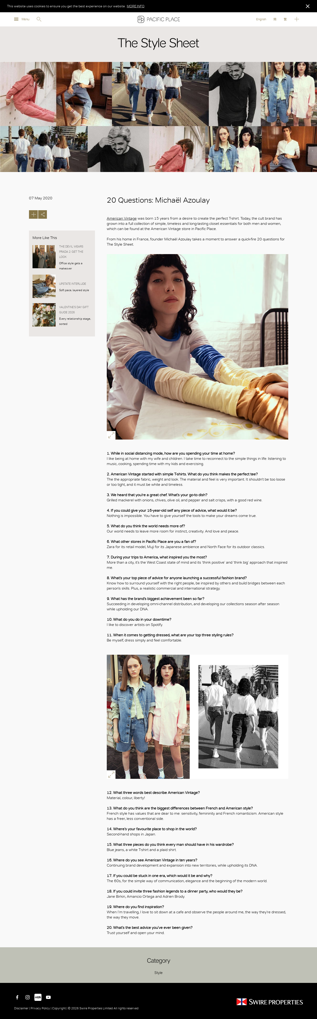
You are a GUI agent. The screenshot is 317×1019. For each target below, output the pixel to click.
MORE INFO (135, 6)
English (261, 19)
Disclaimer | (22, 1008)
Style (158, 972)
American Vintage (122, 218)
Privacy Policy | (41, 1008)
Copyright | (59, 1008)
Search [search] (39, 19)
